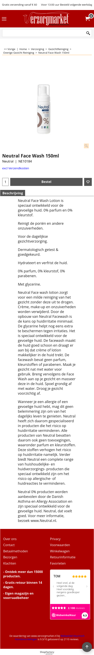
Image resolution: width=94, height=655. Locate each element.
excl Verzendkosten (15, 168)
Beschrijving (12, 193)
